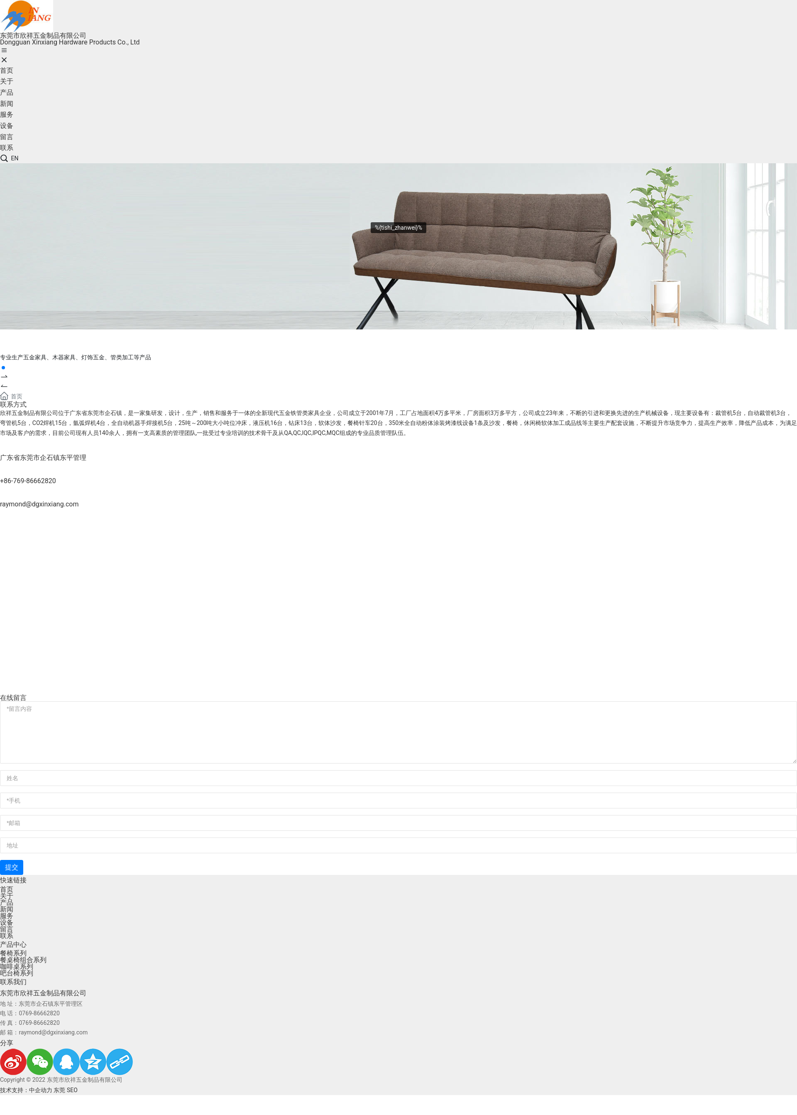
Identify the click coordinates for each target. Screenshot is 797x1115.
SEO (72, 1090)
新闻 (6, 909)
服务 (6, 916)
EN (14, 158)
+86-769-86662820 (28, 481)
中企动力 (40, 1090)
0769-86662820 (39, 1013)
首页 (6, 889)
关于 (6, 896)
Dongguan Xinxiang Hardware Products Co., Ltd (70, 42)
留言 (6, 929)
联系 (6, 936)
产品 (6, 902)
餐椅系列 (13, 953)
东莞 (59, 1090)
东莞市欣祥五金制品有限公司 (43, 35)
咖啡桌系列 (16, 966)
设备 (6, 922)
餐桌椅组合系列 (23, 960)
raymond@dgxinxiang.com (39, 504)
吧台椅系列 (16, 973)
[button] (398, 377)
